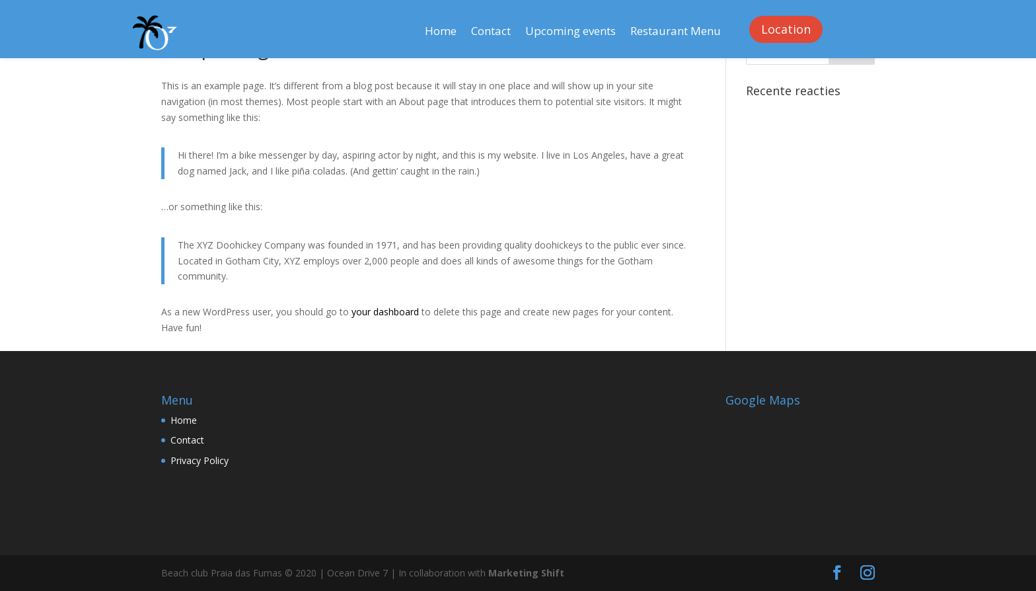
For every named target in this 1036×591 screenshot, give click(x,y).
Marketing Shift (526, 573)
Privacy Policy (199, 460)
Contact (491, 32)
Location (786, 29)
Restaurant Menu (675, 32)
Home (441, 32)
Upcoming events (570, 32)
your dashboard (385, 311)
